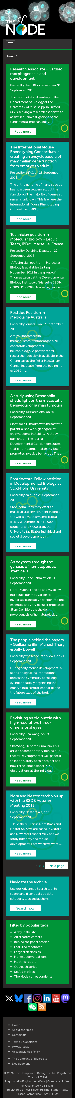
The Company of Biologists (29, 1058)
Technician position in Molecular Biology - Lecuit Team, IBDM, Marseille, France (36, 239)
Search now (25, 908)
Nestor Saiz (33, 812)
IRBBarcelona (35, 412)
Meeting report (25, 961)
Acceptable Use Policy (26, 1051)
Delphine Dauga (36, 250)
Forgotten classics (27, 952)
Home (10, 56)
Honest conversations (30, 956)
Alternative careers (28, 937)
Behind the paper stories (31, 942)
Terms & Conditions (24, 1042)
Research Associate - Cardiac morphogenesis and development (36, 73)
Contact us (19, 1035)
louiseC (31, 324)
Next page (57, 866)
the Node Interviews (40, 656)
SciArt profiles (24, 971)
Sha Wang (32, 734)
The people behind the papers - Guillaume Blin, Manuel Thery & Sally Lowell (37, 644)
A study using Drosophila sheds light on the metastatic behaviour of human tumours (36, 400)
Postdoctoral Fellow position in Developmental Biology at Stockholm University (35, 483)
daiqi (28, 495)
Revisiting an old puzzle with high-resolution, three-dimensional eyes (35, 722)
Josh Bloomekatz (38, 85)
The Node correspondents (33, 976)
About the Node (22, 1030)
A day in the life (25, 932)
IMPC (29, 172)
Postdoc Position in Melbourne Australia (28, 315)
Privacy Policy (20, 1047)
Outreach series (25, 966)
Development (21, 1063)
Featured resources (28, 947)
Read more (22, 131)
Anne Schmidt (35, 578)
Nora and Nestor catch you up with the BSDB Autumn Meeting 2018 (36, 800)
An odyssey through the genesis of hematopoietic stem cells (33, 566)
